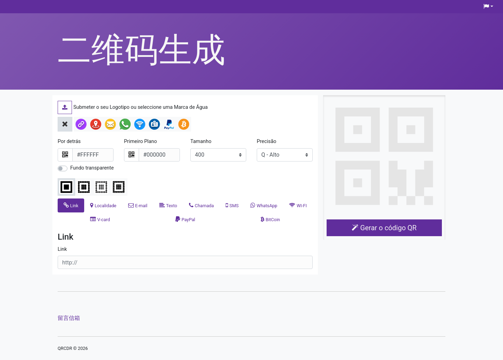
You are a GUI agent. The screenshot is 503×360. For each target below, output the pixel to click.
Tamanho (200, 141)
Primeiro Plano (140, 141)
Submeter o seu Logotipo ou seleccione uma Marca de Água (140, 107)
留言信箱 (69, 318)
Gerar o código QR (384, 228)
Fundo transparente (92, 168)
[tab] (71, 205)
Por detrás (69, 141)
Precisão (266, 141)
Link (62, 249)
